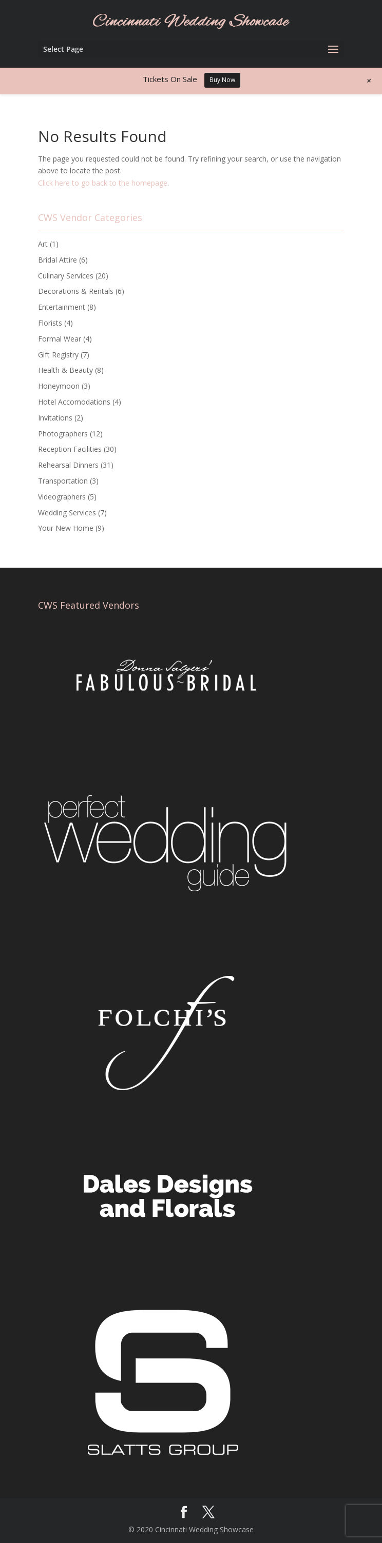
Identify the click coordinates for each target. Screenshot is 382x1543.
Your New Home (65, 528)
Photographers (63, 433)
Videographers (62, 497)
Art (43, 244)
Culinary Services (65, 275)
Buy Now (222, 79)
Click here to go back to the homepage (102, 183)
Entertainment (61, 307)
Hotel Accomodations (74, 402)
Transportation (63, 481)
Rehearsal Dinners (68, 465)
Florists (50, 323)
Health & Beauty (65, 370)
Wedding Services (67, 512)
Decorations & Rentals (75, 291)
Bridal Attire (57, 260)
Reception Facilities (70, 449)
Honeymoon (59, 386)
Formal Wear (59, 339)
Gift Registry (58, 354)
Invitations (55, 418)
